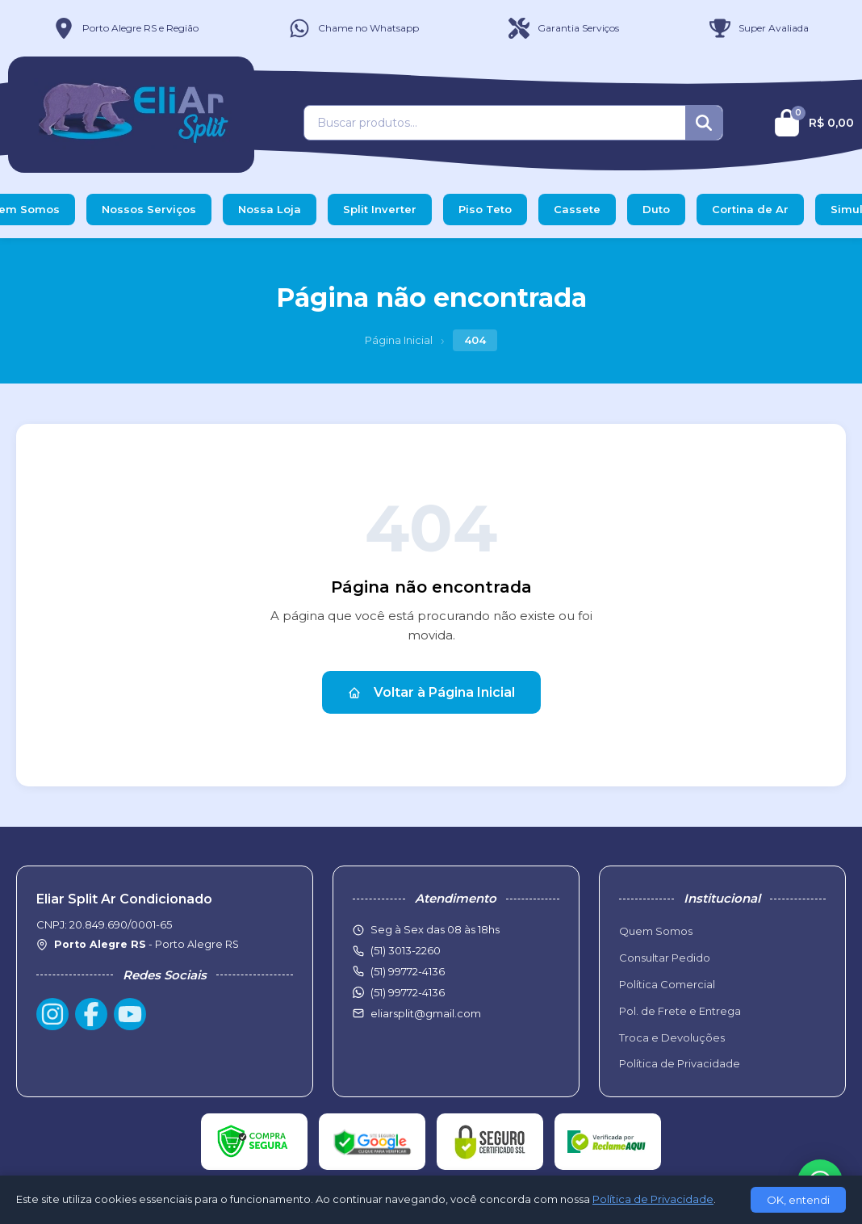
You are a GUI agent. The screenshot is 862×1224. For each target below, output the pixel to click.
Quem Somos (656, 930)
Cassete (577, 209)
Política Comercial (667, 984)
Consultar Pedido (664, 957)
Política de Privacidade (679, 1063)
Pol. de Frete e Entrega (680, 1010)
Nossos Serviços (149, 209)
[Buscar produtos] (494, 122)
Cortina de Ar (750, 209)
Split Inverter (379, 209)
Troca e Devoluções (672, 1037)
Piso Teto (485, 209)
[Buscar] (703, 123)
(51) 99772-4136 (407, 992)
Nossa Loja (269, 209)
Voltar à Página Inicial (431, 692)
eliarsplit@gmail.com (425, 1013)
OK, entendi (798, 1199)
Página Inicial (399, 339)
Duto (656, 209)
